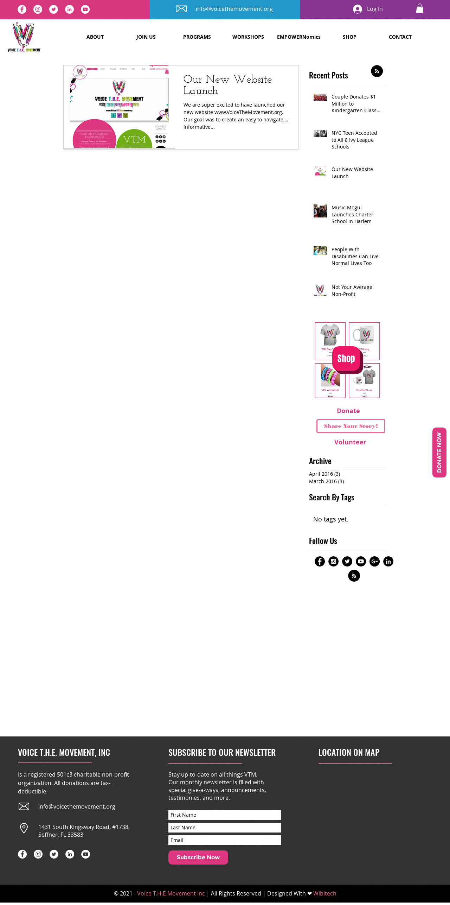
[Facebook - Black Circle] (320, 561)
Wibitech (324, 893)
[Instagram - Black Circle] (333, 561)
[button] (420, 8)
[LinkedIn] (69, 9)
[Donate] (348, 411)
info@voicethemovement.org (234, 9)
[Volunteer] (350, 442)
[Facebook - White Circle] (22, 9)
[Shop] (346, 358)
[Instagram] (37, 9)
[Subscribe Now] (198, 857)
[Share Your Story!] (350, 426)
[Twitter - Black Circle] (347, 561)
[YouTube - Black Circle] (361, 561)
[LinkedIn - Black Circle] (388, 561)
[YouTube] (85, 9)
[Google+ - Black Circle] (374, 561)
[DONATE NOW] (439, 452)
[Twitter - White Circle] (53, 9)
